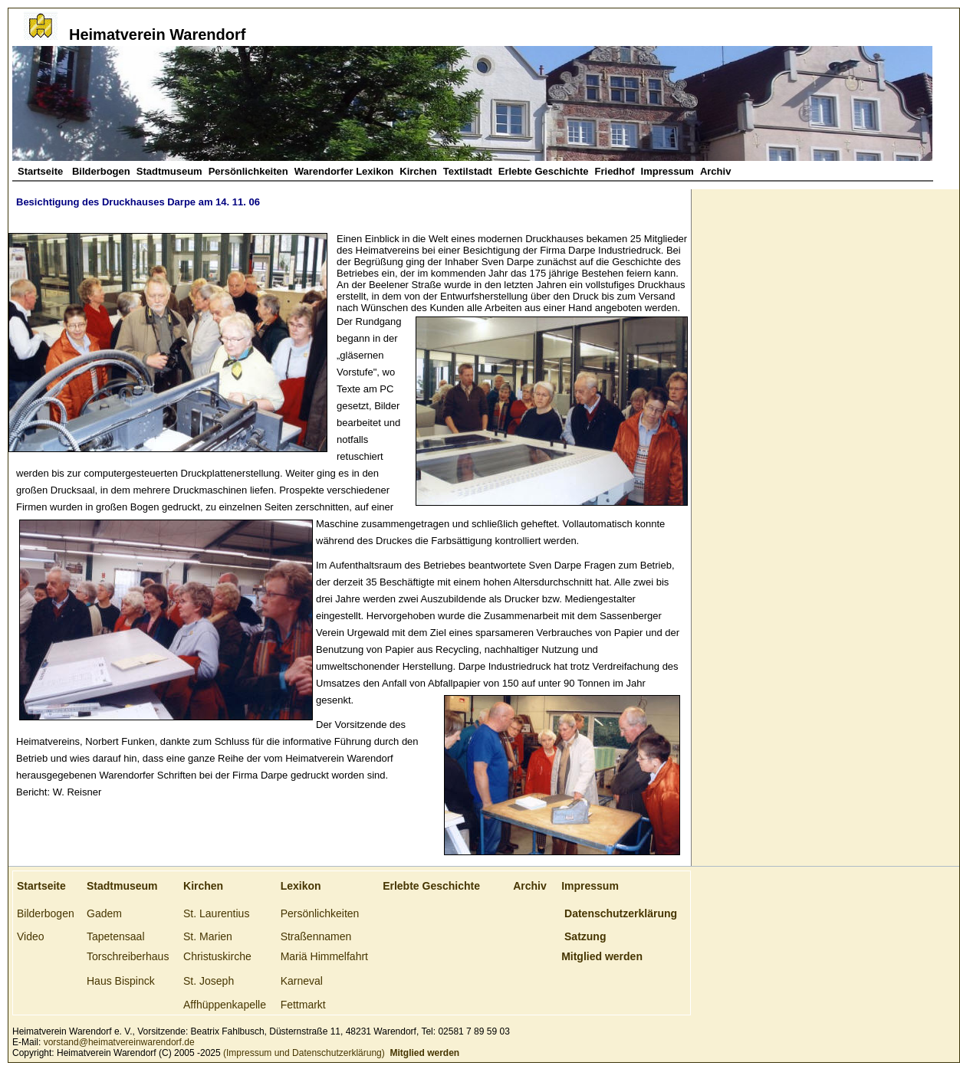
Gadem (104, 913)
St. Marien (207, 936)
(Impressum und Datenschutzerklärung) (303, 1053)
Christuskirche (217, 956)
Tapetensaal (116, 936)
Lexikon (301, 886)
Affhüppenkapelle (224, 1004)
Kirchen (417, 171)
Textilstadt (467, 171)
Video (30, 936)
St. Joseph (208, 981)
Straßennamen (316, 936)
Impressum (667, 171)
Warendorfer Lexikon (344, 171)
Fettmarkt (303, 1004)
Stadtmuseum (169, 171)
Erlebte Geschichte (543, 171)
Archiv (715, 171)
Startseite (42, 171)
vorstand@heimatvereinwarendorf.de (119, 1042)
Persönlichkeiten (248, 171)
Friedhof (615, 171)
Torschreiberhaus (128, 956)
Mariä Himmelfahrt (324, 956)
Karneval (302, 981)
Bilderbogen (101, 171)
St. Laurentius (216, 913)
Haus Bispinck (121, 981)
